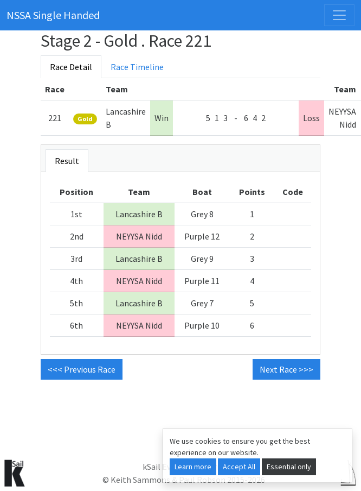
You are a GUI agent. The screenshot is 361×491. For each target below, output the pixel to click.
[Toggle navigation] (339, 15)
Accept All (239, 466)
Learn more (193, 466)
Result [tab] (67, 160)
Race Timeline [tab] (137, 66)
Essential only (289, 466)
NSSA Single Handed (53, 15)
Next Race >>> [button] (286, 369)
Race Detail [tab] (71, 66)
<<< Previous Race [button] (81, 369)
